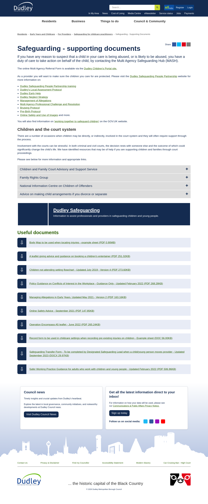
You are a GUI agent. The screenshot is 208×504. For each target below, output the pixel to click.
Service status (166, 13)
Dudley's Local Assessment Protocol (41, 89)
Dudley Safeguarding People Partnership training (48, 86)
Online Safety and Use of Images (39, 115)
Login (190, 7)
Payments (189, 13)
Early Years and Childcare (42, 34)
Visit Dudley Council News (41, 414)
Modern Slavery (143, 463)
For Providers (64, 34)
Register (180, 7)
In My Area (94, 13)
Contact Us (22, 463)
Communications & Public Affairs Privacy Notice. (136, 406)
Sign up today (119, 413)
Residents (22, 34)
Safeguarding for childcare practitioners (93, 34)
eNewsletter (150, 13)
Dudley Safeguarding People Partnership (153, 76)
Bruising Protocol (30, 107)
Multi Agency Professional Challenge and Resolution (50, 104)
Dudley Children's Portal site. (100, 68)
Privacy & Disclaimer (49, 463)
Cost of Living (117, 13)
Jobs (178, 13)
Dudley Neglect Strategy (34, 97)
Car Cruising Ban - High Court (177, 463)
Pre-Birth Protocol (30, 111)
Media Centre (134, 13)
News (105, 13)
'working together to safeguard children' (76, 121)
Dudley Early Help (30, 93)
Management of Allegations (35, 100)
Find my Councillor (80, 463)
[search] (132, 7)
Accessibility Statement (112, 463)
